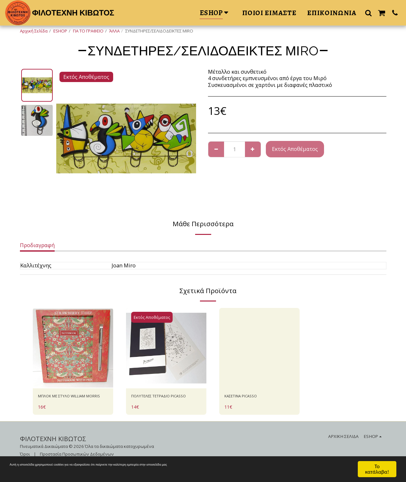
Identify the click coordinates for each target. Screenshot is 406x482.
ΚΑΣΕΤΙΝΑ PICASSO (248, 397)
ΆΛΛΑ (114, 31)
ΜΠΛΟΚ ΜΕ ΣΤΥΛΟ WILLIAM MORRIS (72, 401)
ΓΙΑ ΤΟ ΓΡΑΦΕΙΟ (88, 31)
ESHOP (60, 31)
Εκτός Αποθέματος (295, 149)
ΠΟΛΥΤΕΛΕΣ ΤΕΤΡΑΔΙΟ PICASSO (159, 401)
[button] (368, 12)
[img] (73, 348)
